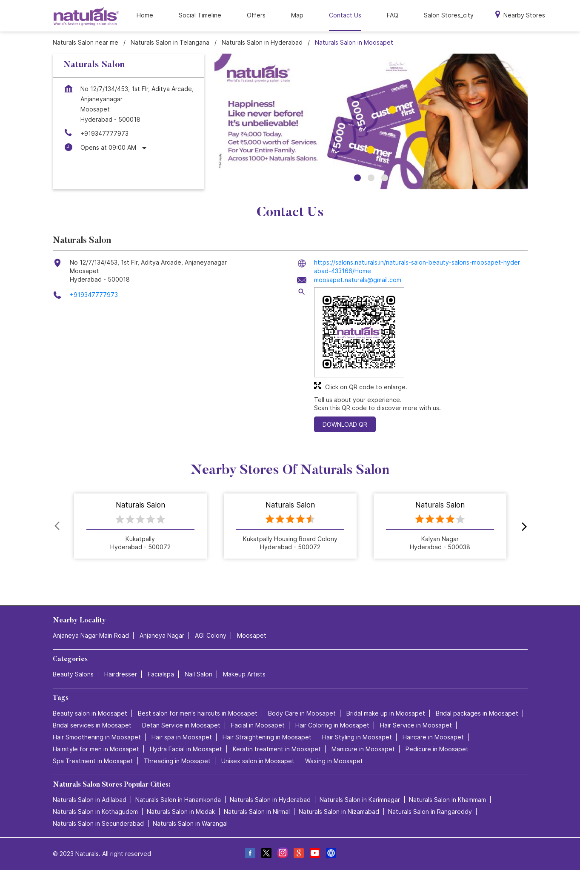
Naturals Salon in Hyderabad (270, 799)
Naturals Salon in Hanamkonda (178, 799)
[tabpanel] (371, 122)
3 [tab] (384, 177)
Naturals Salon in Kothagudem (95, 811)
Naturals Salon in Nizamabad (339, 811)
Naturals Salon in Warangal (190, 823)
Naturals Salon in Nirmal (257, 811)
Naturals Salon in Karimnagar (360, 799)
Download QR (345, 424)
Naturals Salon (140, 505)
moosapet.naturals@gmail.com (357, 279)
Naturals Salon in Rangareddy (430, 811)
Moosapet (251, 635)
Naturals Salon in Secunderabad (98, 823)
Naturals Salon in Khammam (447, 799)
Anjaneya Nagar (162, 635)
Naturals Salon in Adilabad (89, 799)
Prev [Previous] (58, 526)
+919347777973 (104, 133)
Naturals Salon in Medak (181, 811)
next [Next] (522, 526)
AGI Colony (210, 635)
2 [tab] (371, 177)
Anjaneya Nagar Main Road (91, 635)
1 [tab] (357, 177)
